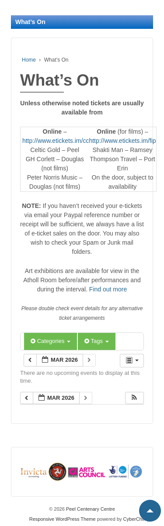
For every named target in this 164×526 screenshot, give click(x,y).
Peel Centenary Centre (90, 509)
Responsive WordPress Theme (62, 519)
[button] (134, 398)
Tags (96, 341)
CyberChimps (138, 519)
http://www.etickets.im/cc (55, 140)
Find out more (108, 289)
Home (29, 60)
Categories (50, 341)
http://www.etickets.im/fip (122, 140)
